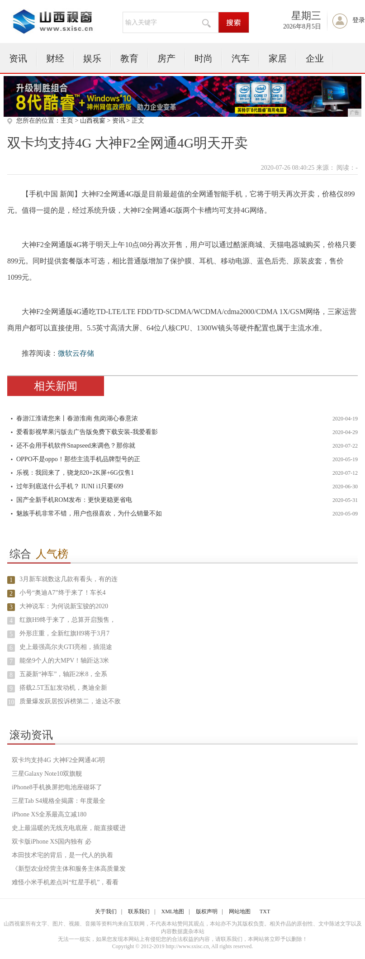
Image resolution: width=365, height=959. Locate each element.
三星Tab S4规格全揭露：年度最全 (58, 800)
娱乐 (92, 58)
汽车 (241, 58)
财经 (55, 58)
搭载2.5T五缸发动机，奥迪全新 (63, 687)
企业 (315, 58)
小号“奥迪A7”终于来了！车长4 (62, 592)
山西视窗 (92, 120)
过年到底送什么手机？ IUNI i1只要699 (69, 486)
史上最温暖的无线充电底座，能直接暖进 (69, 828)
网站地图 (240, 911)
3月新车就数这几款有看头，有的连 (68, 579)
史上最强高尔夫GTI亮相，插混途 (65, 647)
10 (11, 702)
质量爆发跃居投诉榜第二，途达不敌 (70, 701)
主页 (67, 120)
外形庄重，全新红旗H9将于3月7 (64, 633)
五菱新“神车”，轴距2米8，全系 (63, 674)
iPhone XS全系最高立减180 (49, 814)
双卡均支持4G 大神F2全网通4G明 (58, 760)
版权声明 (207, 911)
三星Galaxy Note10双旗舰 (47, 773)
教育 (129, 58)
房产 (166, 58)
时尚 (203, 58)
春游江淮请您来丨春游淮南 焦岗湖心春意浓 (77, 418)
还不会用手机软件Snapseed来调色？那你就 (75, 445)
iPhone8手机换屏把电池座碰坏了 (57, 787)
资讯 (18, 58)
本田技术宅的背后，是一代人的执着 (62, 855)
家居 (278, 58)
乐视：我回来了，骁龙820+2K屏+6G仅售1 (75, 472)
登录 (358, 20)
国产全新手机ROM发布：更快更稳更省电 (74, 499)
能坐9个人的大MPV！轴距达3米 (64, 660)
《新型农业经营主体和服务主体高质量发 (69, 868)
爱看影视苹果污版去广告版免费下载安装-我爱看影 (87, 432)
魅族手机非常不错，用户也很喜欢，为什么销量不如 (89, 513)
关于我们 (106, 911)
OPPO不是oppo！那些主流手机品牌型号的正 (78, 459)
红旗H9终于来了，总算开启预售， (67, 619)
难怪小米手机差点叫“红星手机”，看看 (65, 882)
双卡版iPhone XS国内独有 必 (51, 841)
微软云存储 (76, 353)
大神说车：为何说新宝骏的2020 (63, 606)
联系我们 (139, 911)
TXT (265, 911)
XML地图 (173, 911)
